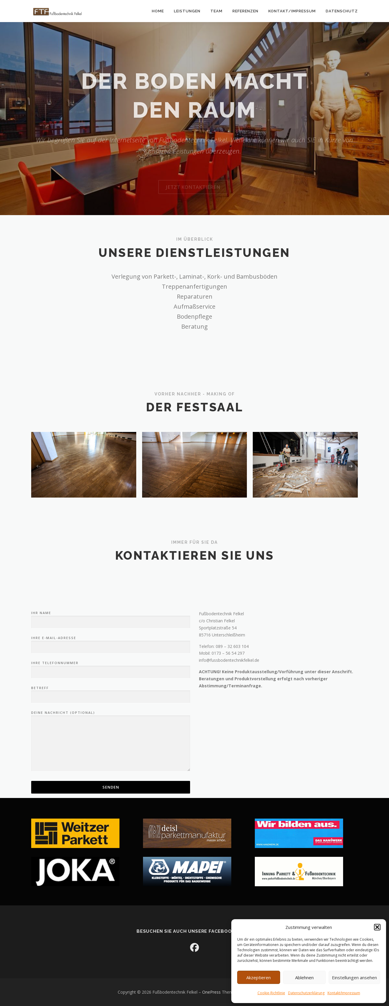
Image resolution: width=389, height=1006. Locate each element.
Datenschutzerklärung (306, 992)
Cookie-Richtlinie (271, 992)
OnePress (211, 992)
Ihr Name (110, 697)
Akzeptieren (258, 977)
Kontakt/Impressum (344, 992)
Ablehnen (304, 977)
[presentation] (38, 466)
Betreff (110, 772)
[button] (377, 927)
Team (216, 11)
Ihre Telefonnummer (110, 747)
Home (158, 11)
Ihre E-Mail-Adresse (110, 722)
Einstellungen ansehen (354, 977)
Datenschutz (342, 11)
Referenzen (245, 11)
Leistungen (187, 11)
